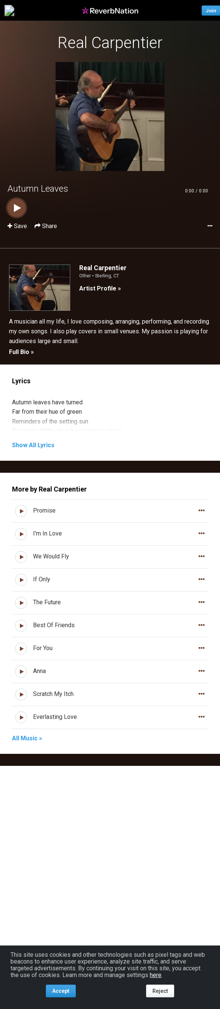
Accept (60, 991)
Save (18, 226)
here (155, 975)
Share (46, 226)
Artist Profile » (100, 288)
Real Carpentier (110, 42)
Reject (160, 991)
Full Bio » (21, 351)
